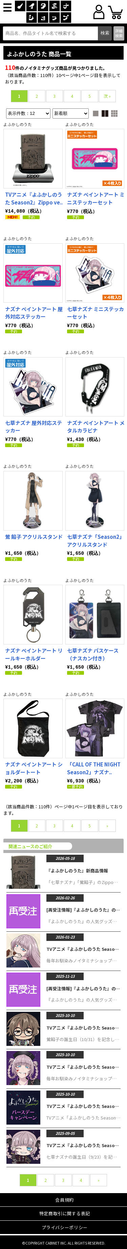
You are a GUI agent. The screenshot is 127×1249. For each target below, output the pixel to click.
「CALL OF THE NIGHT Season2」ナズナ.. (94, 766)
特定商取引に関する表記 (64, 1211)
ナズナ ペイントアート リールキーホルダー (34, 652)
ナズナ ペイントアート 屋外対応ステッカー (34, 312)
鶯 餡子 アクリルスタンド (34, 535)
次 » (107, 96)
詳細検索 (119, 33)
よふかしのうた (17, 124)
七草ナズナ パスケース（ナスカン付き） (93, 652)
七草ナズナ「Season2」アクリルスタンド (95, 539)
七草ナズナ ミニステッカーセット (95, 312)
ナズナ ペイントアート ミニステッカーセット (96, 198)
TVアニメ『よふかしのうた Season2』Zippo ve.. (34, 198)
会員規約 (64, 1197)
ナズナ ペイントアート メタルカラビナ (96, 425)
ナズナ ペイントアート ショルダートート (34, 766)
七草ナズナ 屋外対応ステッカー (33, 425)
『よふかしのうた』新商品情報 (77, 868)
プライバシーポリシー (65, 1225)
